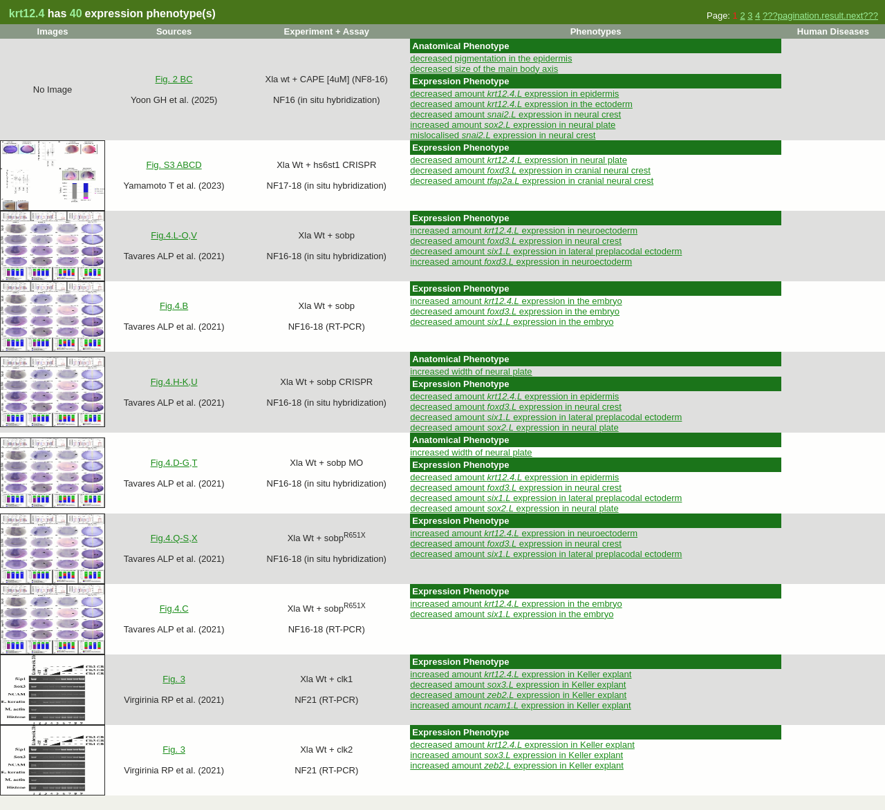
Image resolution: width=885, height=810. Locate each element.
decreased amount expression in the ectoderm (521, 104)
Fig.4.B (174, 306)
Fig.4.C (174, 608)
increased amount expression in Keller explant (520, 674)
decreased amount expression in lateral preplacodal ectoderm (546, 251)
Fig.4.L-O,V (173, 235)
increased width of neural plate (471, 371)
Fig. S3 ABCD (174, 165)
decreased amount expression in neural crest (515, 114)
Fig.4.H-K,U (174, 382)
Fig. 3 (173, 679)
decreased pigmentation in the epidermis (491, 58)
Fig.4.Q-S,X (174, 538)
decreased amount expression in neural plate (518, 160)
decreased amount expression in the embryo (515, 311)
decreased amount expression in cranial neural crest (530, 170)
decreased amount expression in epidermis (514, 93)
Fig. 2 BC (174, 79)
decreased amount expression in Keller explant (518, 684)
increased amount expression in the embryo (516, 301)
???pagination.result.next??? (820, 15)
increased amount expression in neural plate (512, 125)
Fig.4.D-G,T (174, 463)
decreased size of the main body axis (484, 69)
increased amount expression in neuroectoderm (523, 230)
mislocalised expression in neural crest (502, 135)
